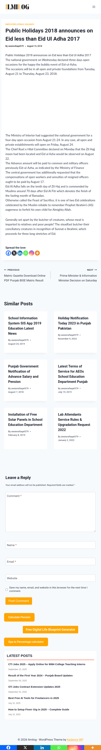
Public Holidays (26, 24)
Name (12, 545)
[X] (14, 253)
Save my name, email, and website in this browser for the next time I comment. (48, 589)
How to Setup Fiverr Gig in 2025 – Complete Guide (38, 709)
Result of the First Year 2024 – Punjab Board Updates (40, 675)
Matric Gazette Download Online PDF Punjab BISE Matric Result (26, 274)
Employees (10, 24)
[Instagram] (31, 253)
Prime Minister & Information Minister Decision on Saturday (75, 274)
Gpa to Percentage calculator (26, 641)
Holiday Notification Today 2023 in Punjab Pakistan (74, 323)
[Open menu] (94, 6)
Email (11, 561)
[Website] (50, 578)
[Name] (50, 545)
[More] (37, 253)
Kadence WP (75, 739)
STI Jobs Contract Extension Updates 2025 (34, 686)
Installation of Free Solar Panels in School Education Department (25, 419)
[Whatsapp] (25, 253)
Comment (14, 496)
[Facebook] (8, 253)
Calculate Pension (19, 617)
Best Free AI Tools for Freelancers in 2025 (33, 698)
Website (12, 578)
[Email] (50, 561)
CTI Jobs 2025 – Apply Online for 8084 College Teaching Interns (47, 664)
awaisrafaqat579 (16, 46)
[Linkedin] (19, 253)
